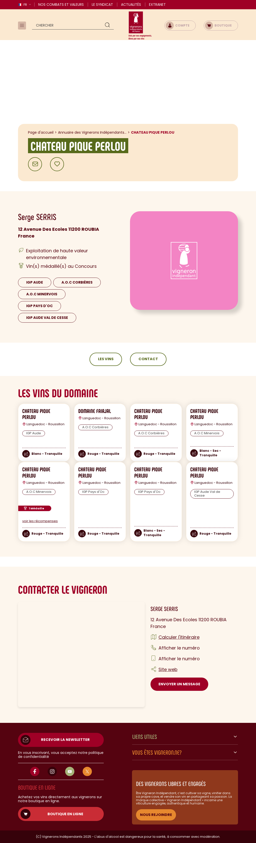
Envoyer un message (179, 684)
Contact (148, 358)
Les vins (106, 358)
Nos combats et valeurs (61, 4)
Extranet (157, 4)
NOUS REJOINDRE (156, 814)
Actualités (131, 4)
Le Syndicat (102, 4)
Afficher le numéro (179, 648)
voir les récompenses (40, 521)
